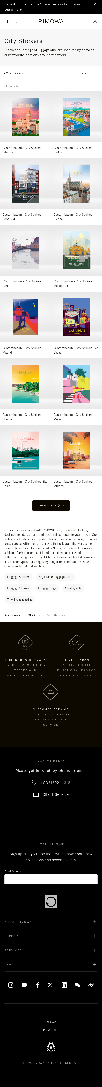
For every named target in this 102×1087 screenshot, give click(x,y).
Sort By (86, 73)
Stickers (34, 615)
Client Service (55, 794)
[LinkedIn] (64, 985)
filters (16, 73)
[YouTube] (24, 985)
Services (13, 950)
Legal (10, 964)
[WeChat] (77, 985)
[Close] (94, 4)
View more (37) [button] (51, 505)
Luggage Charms (18, 588)
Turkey (51, 1022)
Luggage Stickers (18, 577)
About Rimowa (18, 922)
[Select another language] (51, 1030)
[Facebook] (37, 985)
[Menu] (7, 21)
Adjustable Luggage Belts (55, 577)
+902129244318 (55, 782)
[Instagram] (11, 985)
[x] (51, 985)
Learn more (13, 9)
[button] (51, 922)
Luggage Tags (47, 588)
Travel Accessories (19, 600)
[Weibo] (91, 985)
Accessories (13, 615)
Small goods (73, 588)
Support (13, 936)
